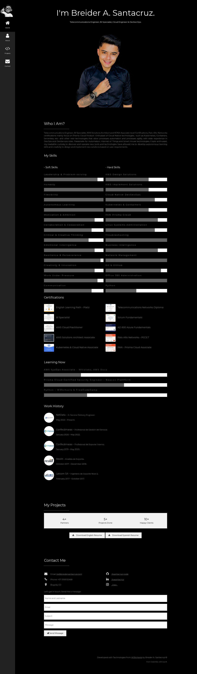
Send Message (55, 633)
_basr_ (115, 585)
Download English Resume (88, 535)
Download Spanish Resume (124, 535)
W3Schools (137, 657)
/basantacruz (118, 579)
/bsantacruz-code (120, 574)
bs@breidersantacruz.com (69, 574)
